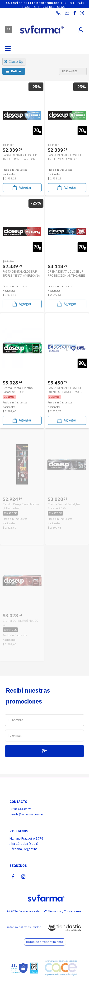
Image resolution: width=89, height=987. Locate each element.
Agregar (21, 188)
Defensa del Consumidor (23, 927)
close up (13, 61)
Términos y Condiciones (64, 911)
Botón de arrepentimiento (44, 942)
